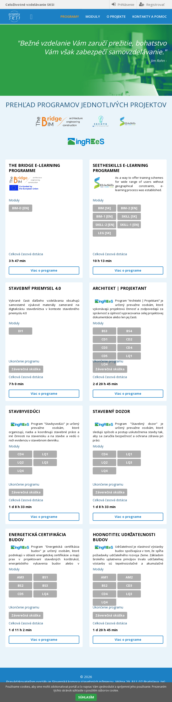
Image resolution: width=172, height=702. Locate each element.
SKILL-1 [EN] (129, 224)
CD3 (104, 347)
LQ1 (129, 356)
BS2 (20, 585)
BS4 (129, 331)
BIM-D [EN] (20, 208)
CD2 (129, 339)
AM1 (104, 577)
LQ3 (45, 462)
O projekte (116, 16)
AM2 (129, 577)
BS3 (104, 331)
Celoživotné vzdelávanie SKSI (29, 4)
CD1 (104, 339)
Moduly (93, 16)
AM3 (20, 577)
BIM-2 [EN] (129, 208)
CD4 (129, 347)
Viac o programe (44, 270)
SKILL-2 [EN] (104, 224)
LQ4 (104, 364)
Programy (69, 16)
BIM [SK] (104, 208)
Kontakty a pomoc (149, 16)
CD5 (104, 356)
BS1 (45, 577)
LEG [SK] (104, 233)
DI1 (20, 331)
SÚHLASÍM (86, 697)
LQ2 (20, 462)
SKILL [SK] (129, 216)
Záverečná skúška (26, 369)
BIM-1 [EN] (104, 216)
